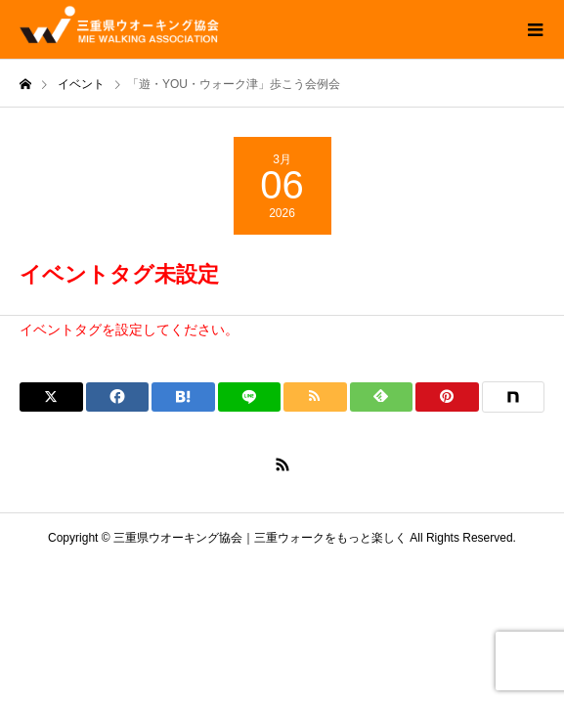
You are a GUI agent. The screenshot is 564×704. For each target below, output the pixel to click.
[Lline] (250, 397)
